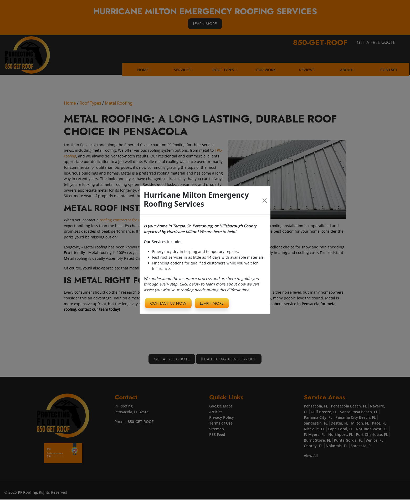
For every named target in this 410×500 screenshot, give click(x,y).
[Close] (264, 200)
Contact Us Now (169, 303)
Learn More (215, 303)
